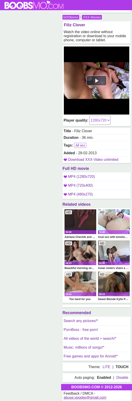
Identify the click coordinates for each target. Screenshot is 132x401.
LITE (106, 367)
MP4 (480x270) (78, 194)
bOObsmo (70, 17)
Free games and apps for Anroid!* (91, 356)
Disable (122, 377)
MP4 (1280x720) (79, 176)
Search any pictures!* (81, 321)
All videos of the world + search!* (90, 338)
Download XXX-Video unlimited (93, 159)
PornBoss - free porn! (81, 330)
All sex (80, 145)
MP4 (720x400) (78, 185)
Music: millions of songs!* (84, 347)
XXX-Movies (92, 17)
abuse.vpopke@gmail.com (85, 397)
